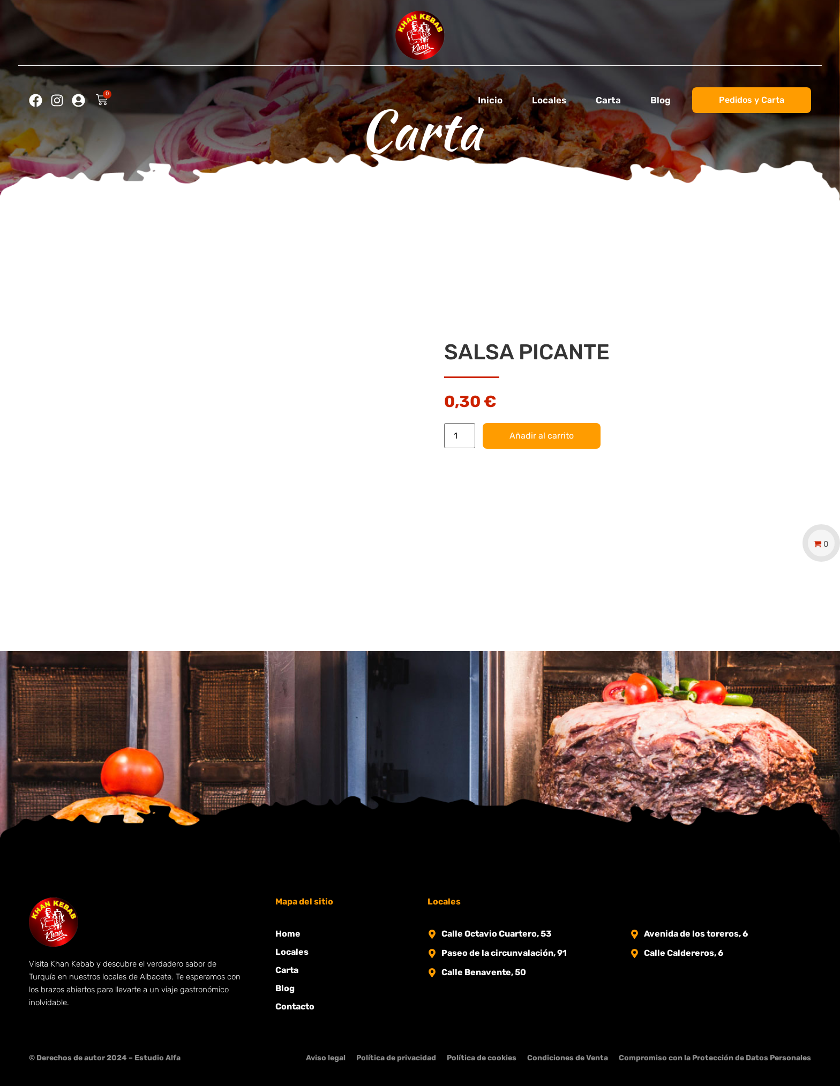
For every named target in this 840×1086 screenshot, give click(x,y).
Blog (660, 100)
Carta (608, 100)
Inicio (490, 100)
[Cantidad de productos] (459, 435)
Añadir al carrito (541, 436)
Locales (549, 100)
